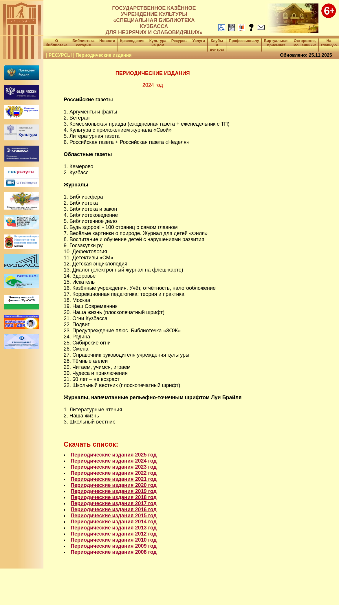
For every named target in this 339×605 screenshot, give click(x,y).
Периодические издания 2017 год (114, 503)
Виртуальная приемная (276, 42)
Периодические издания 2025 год (114, 455)
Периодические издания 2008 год (114, 552)
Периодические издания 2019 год (114, 491)
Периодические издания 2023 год (114, 467)
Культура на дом (157, 42)
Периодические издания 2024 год (114, 461)
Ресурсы (179, 40)
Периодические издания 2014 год (114, 522)
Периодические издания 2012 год (114, 534)
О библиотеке (56, 42)
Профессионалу (244, 40)
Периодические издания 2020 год (114, 485)
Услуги (199, 40)
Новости (107, 40)
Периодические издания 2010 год (114, 540)
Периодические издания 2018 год (114, 497)
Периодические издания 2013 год (114, 528)
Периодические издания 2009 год (114, 546)
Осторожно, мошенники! (305, 42)
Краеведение (132, 40)
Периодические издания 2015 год (114, 515)
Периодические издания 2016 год (114, 509)
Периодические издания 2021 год (114, 479)
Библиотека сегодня (83, 42)
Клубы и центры (217, 45)
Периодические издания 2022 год (114, 473)
